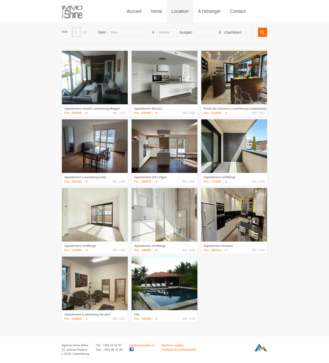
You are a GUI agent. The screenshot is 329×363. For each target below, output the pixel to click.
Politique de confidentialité (179, 349)
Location (180, 11)
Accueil (134, 11)
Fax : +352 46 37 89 (109, 349)
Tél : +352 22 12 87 (109, 345)
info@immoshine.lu (142, 345)
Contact (238, 11)
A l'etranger (209, 11)
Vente (156, 11)
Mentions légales (173, 345)
